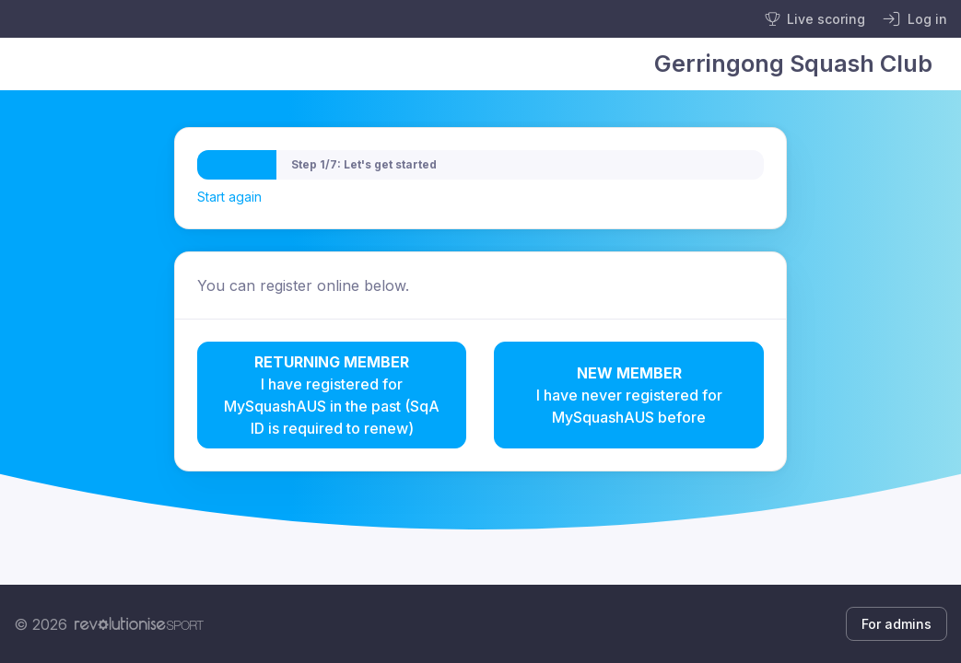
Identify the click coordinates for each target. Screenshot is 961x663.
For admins (896, 624)
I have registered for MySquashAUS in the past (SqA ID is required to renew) (332, 394)
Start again (229, 196)
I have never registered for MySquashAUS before (628, 394)
